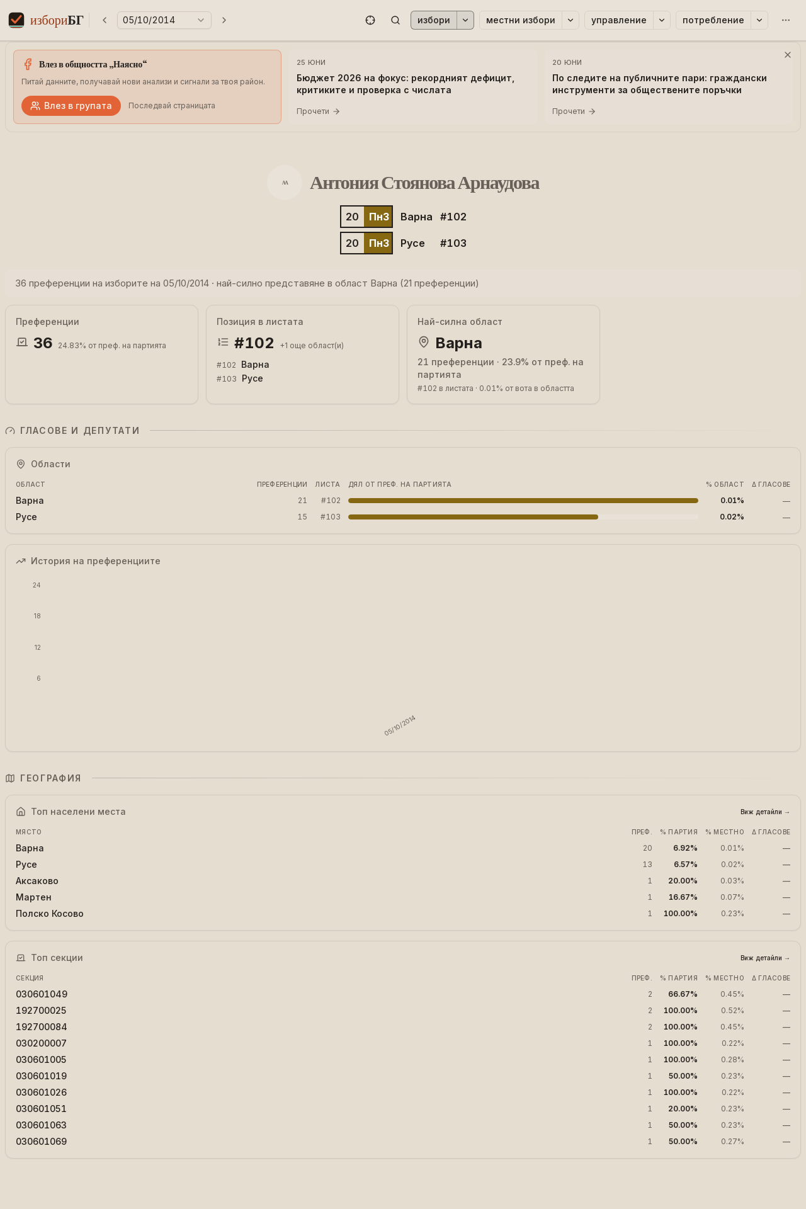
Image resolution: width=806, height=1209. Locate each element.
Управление (619, 19)
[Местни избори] (570, 20)
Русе (412, 243)
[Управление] (662, 20)
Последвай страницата (171, 105)
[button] (370, 20)
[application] (403, 659)
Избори (433, 19)
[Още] (785, 20)
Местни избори (520, 19)
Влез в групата (71, 105)
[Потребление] (759, 20)
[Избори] (465, 20)
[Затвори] (787, 54)
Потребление (713, 19)
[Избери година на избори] (164, 20)
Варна (416, 216)
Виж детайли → (765, 811)
